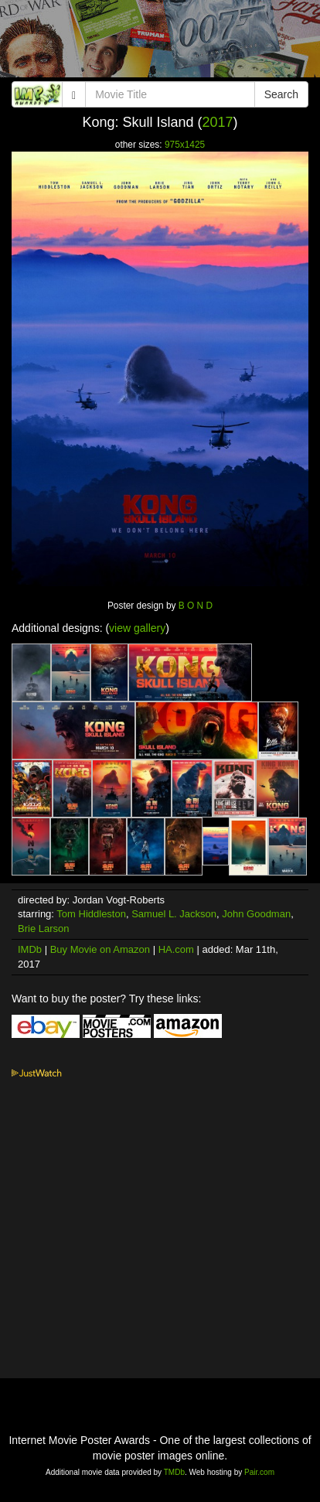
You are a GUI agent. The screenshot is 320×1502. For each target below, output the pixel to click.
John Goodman (256, 914)
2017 (218, 122)
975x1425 (185, 144)
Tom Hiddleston (91, 914)
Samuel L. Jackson (173, 914)
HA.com (176, 949)
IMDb (30, 949)
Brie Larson (43, 928)
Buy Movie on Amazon (100, 949)
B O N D (196, 605)
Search (281, 94)
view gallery (137, 628)
